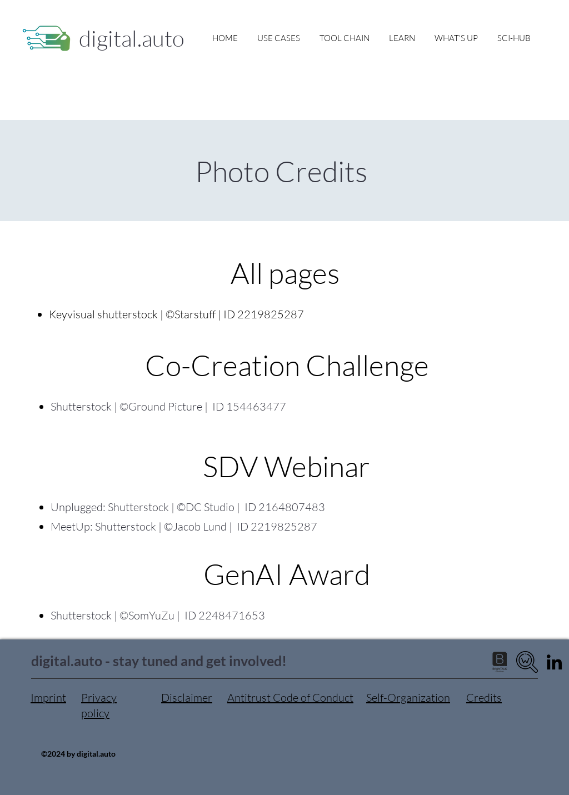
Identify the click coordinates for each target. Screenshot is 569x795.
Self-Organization (408, 697)
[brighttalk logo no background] (500, 662)
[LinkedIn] (554, 662)
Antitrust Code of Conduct (290, 697)
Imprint (48, 697)
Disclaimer (186, 697)
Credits (484, 697)
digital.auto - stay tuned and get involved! (159, 660)
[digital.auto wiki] (527, 662)
